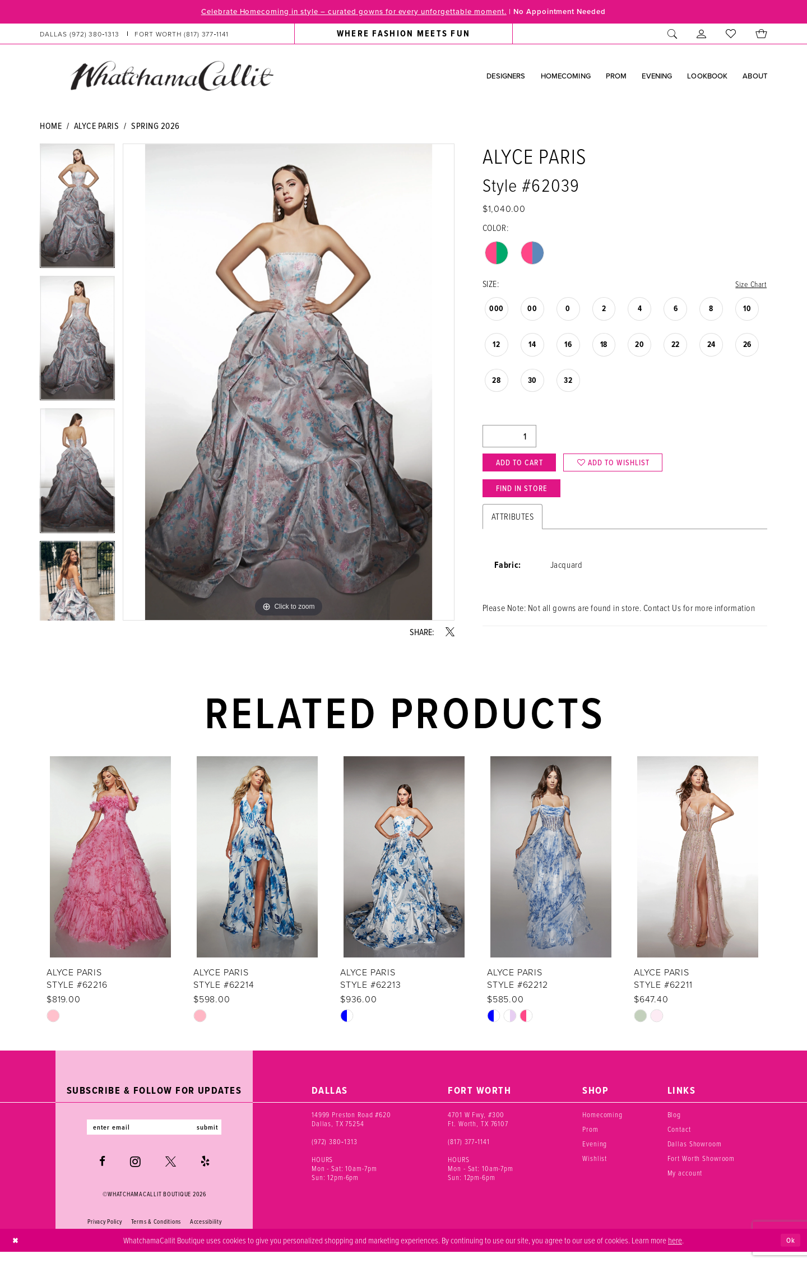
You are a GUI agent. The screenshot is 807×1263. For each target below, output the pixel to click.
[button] (701, 35)
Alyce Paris (96, 127)
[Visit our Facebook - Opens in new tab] (102, 1172)
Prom (590, 1139)
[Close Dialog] (16, 1251)
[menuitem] (134, 35)
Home (51, 127)
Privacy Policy (104, 1232)
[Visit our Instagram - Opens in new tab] (135, 1173)
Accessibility (206, 1232)
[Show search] (672, 35)
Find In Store (527, 495)
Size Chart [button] (749, 285)
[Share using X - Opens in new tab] (450, 632)
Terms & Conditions (156, 1232)
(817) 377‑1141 (469, 1151)
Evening (594, 1153)
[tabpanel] (77, 211)
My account (685, 1182)
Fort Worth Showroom (701, 1168)
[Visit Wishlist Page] (731, 35)
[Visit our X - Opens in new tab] (170, 1172)
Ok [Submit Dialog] (790, 1251)
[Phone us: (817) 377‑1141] (181, 35)
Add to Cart (524, 466)
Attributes (512, 526)
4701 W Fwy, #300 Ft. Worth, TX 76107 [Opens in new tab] (478, 1128)
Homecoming (602, 1124)
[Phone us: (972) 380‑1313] (80, 35)
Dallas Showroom (694, 1153)
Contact (679, 1139)
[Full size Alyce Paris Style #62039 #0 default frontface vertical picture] (288, 383)
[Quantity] (509, 438)
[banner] (171, 77)
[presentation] (110, 867)
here (675, 1250)
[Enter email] (154, 1137)
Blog (674, 1124)
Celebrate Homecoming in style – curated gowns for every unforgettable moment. (344, 12)
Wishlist (594, 1168)
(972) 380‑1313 (335, 1151)
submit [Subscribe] (214, 1137)
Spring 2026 (155, 127)
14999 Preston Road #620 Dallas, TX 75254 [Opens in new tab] (351, 1128)
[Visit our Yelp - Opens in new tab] (205, 1172)
